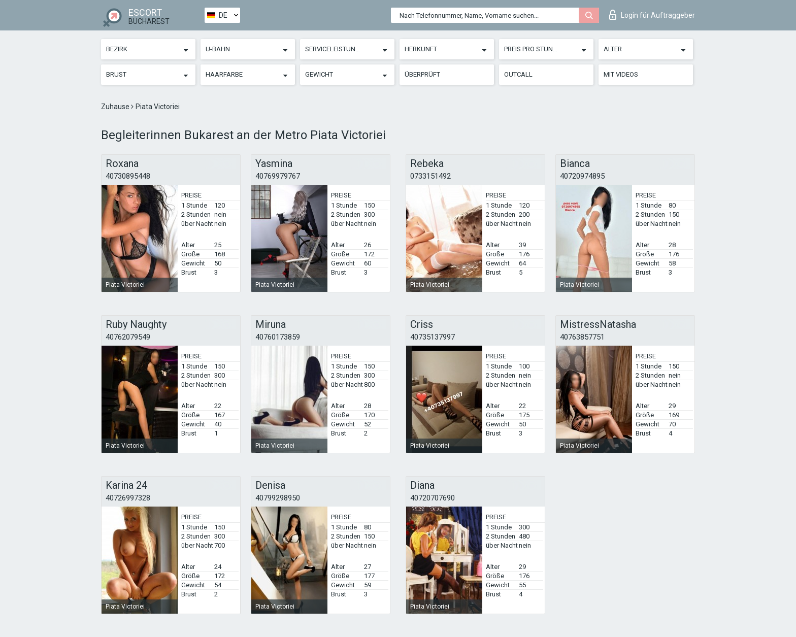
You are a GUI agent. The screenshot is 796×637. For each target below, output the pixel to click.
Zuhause (116, 107)
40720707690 (432, 497)
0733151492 (430, 176)
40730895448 (128, 176)
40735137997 (432, 337)
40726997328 (128, 497)
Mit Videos (621, 74)
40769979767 (277, 176)
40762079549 (128, 337)
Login (652, 14)
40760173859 (277, 337)
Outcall (518, 74)
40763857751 (582, 337)
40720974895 (582, 176)
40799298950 (277, 497)
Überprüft (422, 74)
